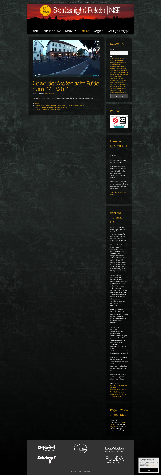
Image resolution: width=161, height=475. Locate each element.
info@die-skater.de (90, 2)
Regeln (98, 31)
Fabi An (40, 99)
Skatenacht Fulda (56, 105)
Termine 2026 (51, 31)
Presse (85, 31)
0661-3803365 (102, 2)
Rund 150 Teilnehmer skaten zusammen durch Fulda (51, 107)
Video (70, 105)
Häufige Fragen (118, 31)
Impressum (63, 2)
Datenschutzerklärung (76, 2)
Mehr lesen (151, 465)
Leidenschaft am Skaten (42, 105)
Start (55, 2)
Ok (149, 470)
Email (112, 49)
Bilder (72, 31)
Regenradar (114, 427)
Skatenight (65, 105)
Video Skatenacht (78, 105)
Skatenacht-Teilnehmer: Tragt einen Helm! (48, 109)
